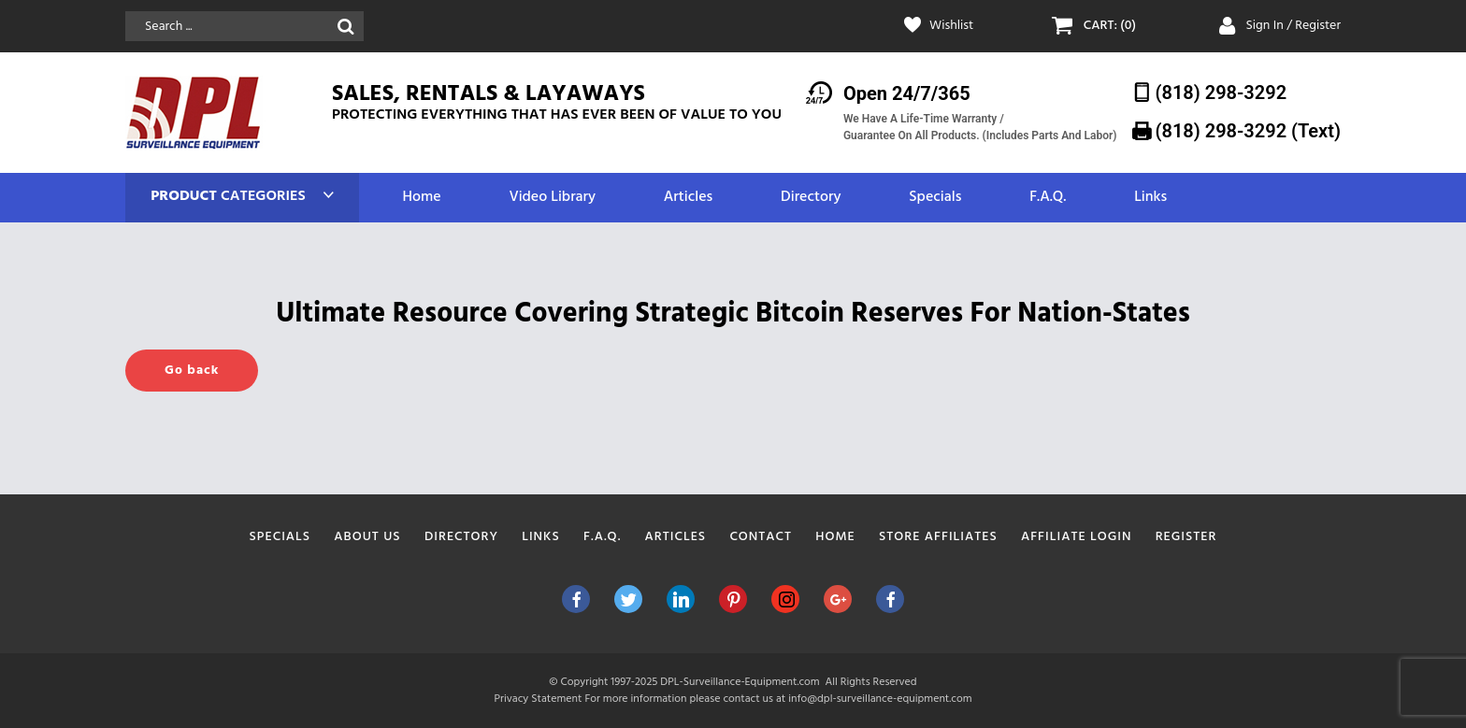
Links (1150, 197)
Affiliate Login (1076, 537)
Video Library (552, 197)
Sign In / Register (1293, 25)
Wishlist (951, 26)
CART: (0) (1110, 26)
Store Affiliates (938, 537)
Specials (935, 197)
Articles (688, 197)
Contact (760, 537)
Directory (811, 197)
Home (421, 197)
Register (1186, 537)
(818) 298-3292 (1221, 92)
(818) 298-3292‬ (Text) (1248, 131)
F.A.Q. (1047, 197)
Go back (192, 370)
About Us (367, 537)
